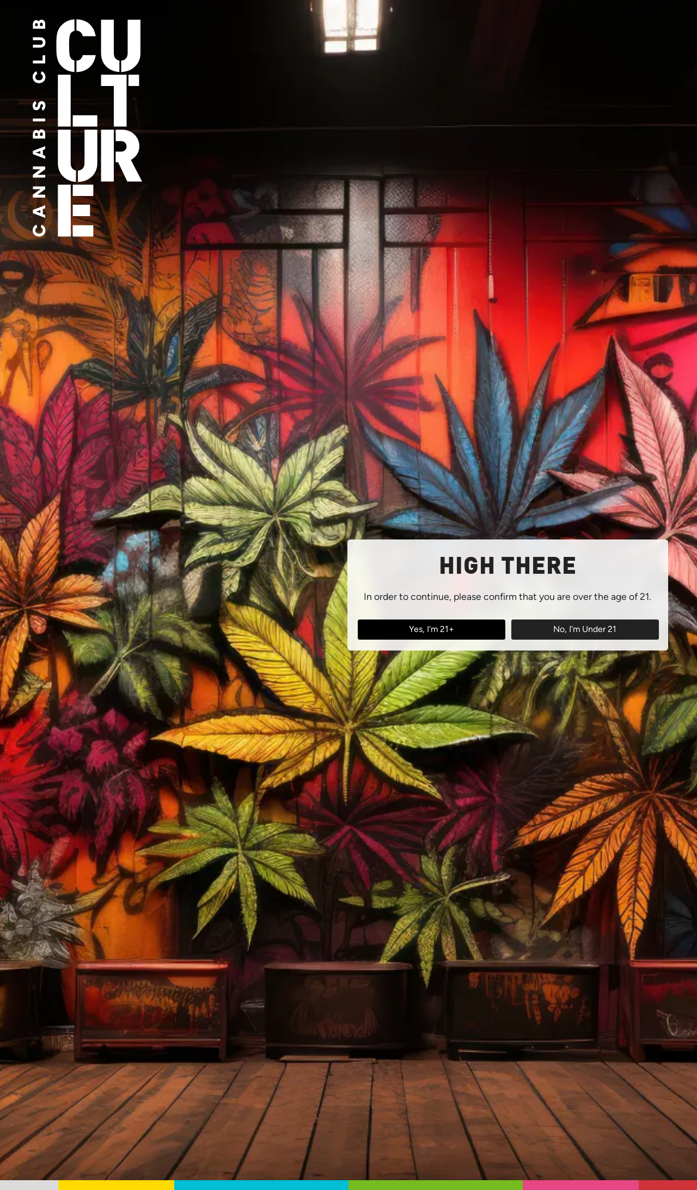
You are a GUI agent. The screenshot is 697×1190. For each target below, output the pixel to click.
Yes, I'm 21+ (431, 629)
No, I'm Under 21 (584, 629)
